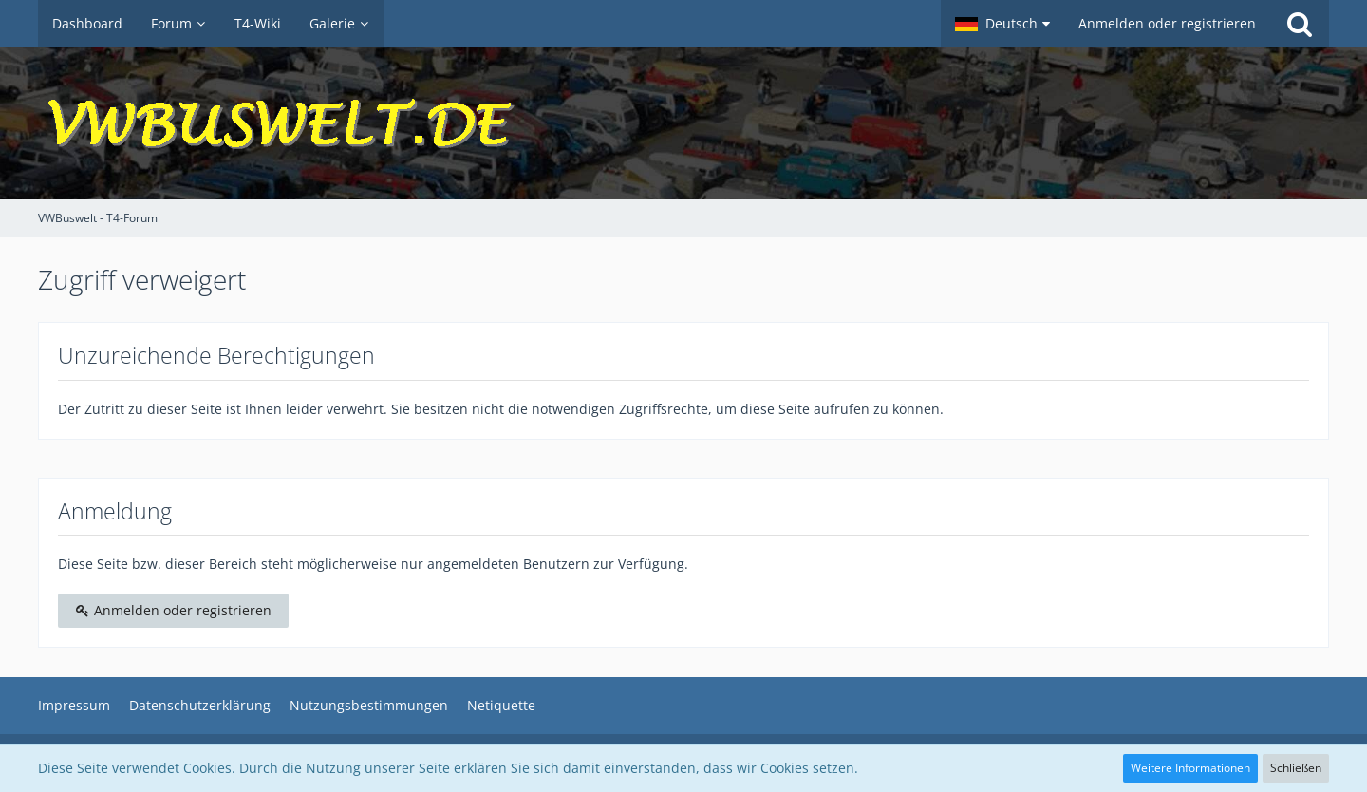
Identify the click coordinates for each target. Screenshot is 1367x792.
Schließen (1295, 768)
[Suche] (1299, 23)
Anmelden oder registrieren (1167, 23)
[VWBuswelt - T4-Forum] (683, 123)
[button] (1002, 23)
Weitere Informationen (1190, 768)
